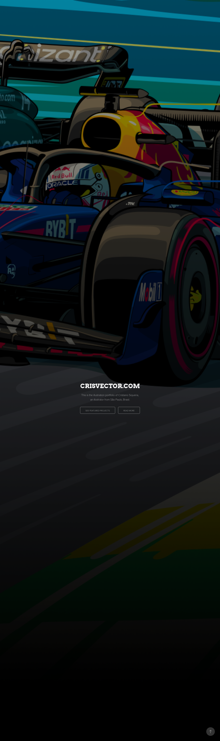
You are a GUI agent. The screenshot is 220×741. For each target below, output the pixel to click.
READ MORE (129, 410)
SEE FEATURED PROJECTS (97, 410)
